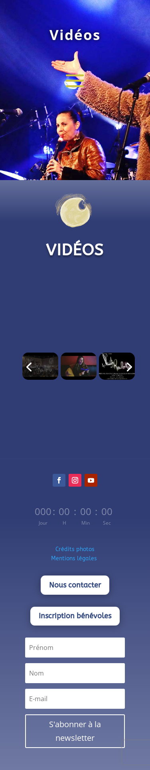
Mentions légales (75, 558)
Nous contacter (75, 585)
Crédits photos (75, 549)
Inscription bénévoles (75, 616)
